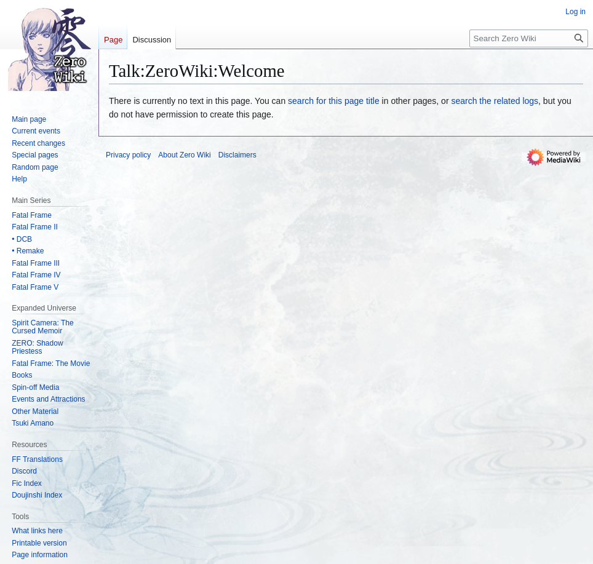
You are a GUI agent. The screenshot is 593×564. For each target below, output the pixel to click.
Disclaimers (237, 155)
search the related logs (494, 101)
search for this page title (334, 101)
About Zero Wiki (184, 155)
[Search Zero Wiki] (528, 38)
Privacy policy (128, 155)
